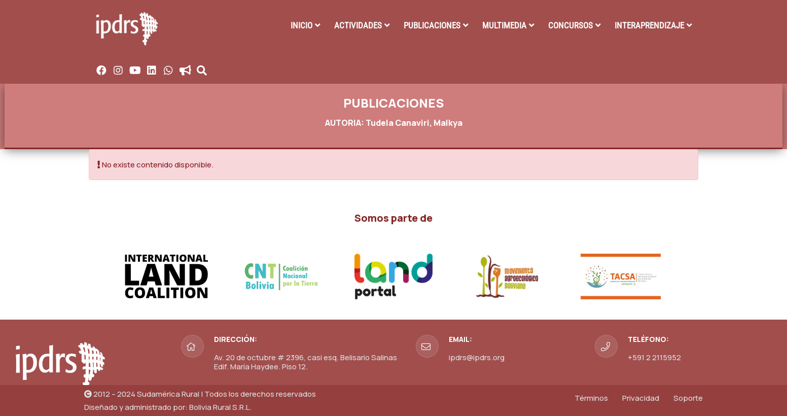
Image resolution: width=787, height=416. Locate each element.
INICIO (301, 25)
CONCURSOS (570, 25)
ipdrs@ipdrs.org (477, 357)
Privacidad (640, 398)
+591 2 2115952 (654, 357)
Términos (591, 398)
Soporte (688, 398)
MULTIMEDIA (504, 25)
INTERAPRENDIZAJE (649, 25)
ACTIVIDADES (358, 25)
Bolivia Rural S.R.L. (220, 407)
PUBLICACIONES (432, 25)
